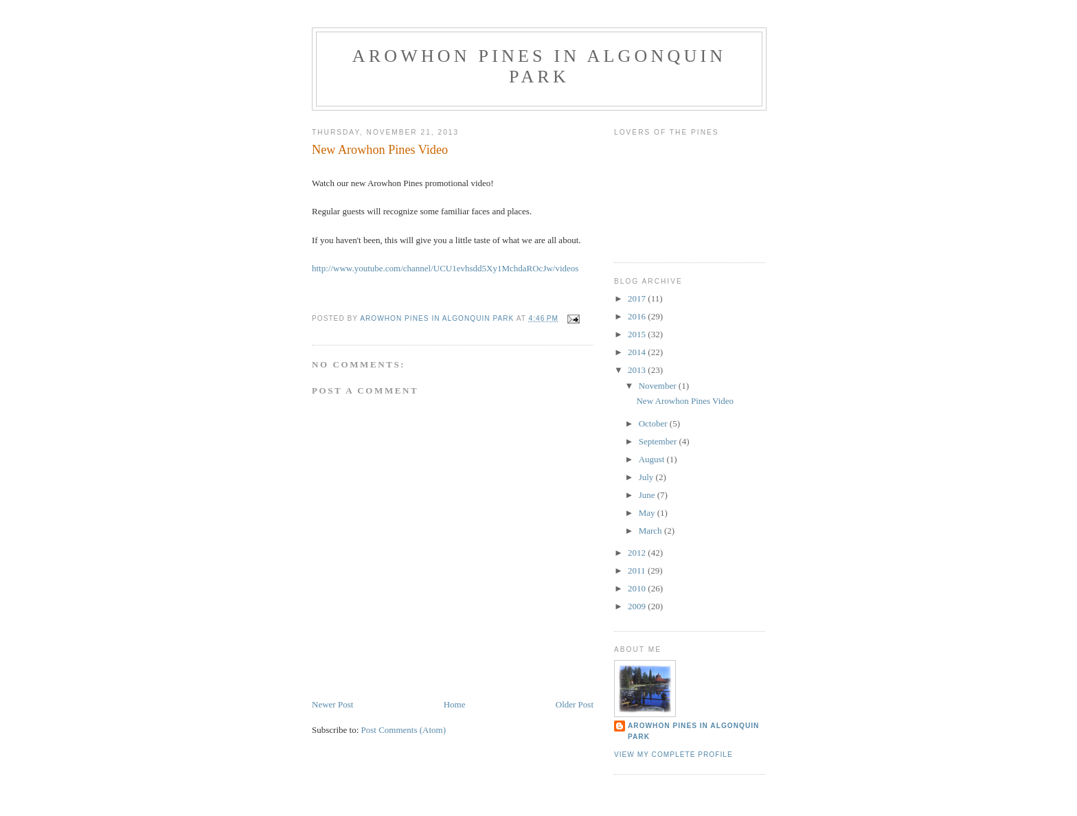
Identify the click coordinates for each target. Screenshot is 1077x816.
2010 (638, 588)
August (653, 459)
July (647, 477)
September (659, 441)
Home (455, 704)
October (654, 423)
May (648, 513)
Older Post (574, 704)
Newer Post (332, 704)
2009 (638, 606)
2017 (638, 298)
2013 (638, 370)
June (648, 495)
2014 (638, 352)
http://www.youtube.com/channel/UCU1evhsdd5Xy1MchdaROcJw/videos (445, 268)
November (659, 386)
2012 (638, 552)
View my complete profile (673, 754)
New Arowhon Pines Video (685, 401)
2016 (638, 316)
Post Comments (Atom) (403, 730)
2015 (638, 334)
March (651, 530)
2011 (638, 570)
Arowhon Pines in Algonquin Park (539, 66)
